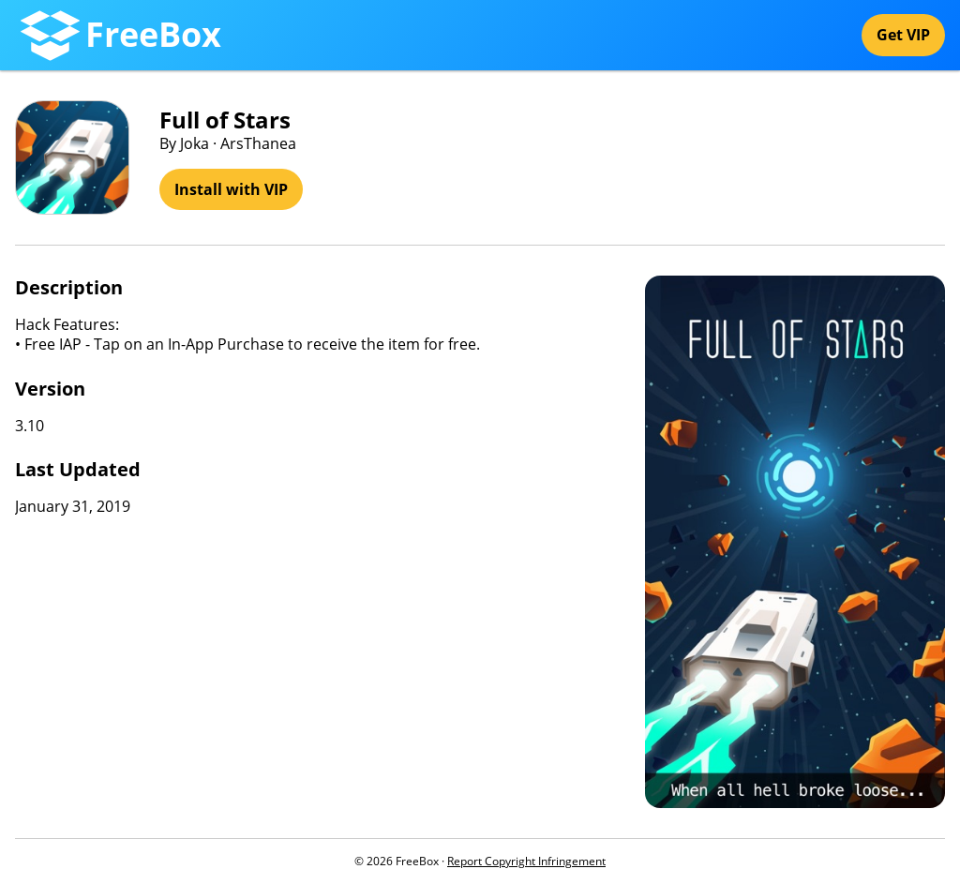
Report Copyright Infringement (526, 861)
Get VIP (903, 34)
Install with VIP (231, 189)
